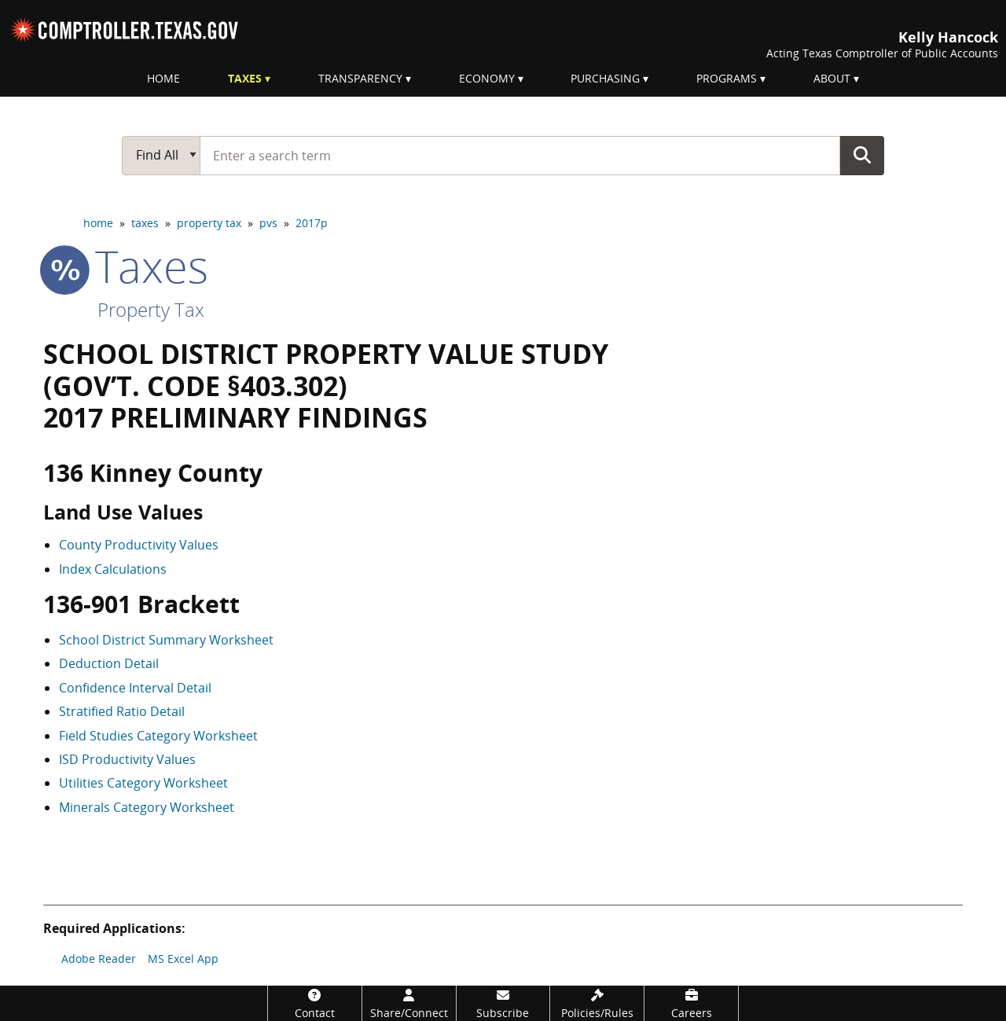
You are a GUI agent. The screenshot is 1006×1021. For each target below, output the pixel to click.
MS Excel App (183, 958)
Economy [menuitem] (487, 78)
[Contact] (315, 1003)
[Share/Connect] (409, 1003)
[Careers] (691, 1003)
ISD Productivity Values (127, 759)
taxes (145, 222)
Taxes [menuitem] (245, 78)
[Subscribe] (503, 1003)
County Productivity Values (138, 544)
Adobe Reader (98, 958)
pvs (268, 222)
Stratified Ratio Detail (122, 711)
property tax (209, 222)
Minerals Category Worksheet (146, 807)
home (98, 222)
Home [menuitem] (163, 78)
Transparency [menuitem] (360, 78)
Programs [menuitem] (726, 78)
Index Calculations (113, 569)
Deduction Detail (109, 663)
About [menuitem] (831, 78)
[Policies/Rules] (597, 1003)
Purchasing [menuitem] (605, 78)
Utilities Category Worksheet (143, 782)
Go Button (862, 155)
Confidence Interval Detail (135, 687)
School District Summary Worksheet (166, 639)
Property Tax (150, 309)
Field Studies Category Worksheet (158, 735)
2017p (312, 222)
